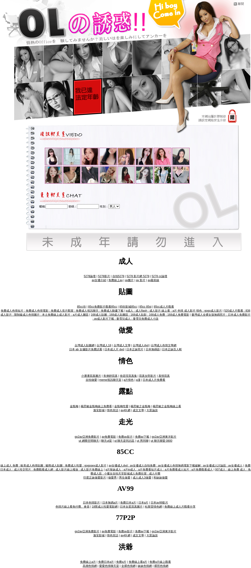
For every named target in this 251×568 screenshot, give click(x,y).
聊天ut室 (106, 440)
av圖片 (129, 280)
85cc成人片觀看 (164, 306)
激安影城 (99, 410)
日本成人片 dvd (114, 349)
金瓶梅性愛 (121, 406)
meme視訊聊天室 (110, 379)
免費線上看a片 (138, 562)
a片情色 (128, 379)
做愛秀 (112, 477)
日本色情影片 (91, 502)
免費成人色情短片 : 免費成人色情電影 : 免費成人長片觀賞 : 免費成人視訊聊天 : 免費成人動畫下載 (62, 310)
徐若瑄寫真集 (128, 375)
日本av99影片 (159, 502)
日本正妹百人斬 (172, 349)
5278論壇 (90, 276)
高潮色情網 (90, 566)
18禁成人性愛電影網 (105, 506)
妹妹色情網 (145, 566)
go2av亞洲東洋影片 (164, 436)
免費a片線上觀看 (160, 562)
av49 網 (125, 410)
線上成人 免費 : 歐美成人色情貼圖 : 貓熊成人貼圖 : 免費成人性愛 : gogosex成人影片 (53, 465)
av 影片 (140, 280)
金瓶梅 (74, 406)
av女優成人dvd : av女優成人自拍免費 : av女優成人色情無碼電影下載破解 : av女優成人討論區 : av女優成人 (175, 465)
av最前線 (153, 280)
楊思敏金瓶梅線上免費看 (96, 406)
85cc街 (81, 306)
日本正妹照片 (134, 349)
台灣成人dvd (141, 345)
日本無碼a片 (110, 502)
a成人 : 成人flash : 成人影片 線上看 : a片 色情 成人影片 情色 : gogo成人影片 (174, 310)
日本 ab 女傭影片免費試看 (85, 349)
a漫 (138, 379)
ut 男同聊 (142, 440)
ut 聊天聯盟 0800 (161, 440)
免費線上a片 (88, 562)
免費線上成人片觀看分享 (180, 506)
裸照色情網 (161, 566)
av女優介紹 (99, 280)
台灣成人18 (104, 345)
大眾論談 (152, 410)
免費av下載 (142, 436)
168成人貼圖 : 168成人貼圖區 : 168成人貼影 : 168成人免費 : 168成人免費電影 (140, 314)
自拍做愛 (91, 379)
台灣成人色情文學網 (163, 345)
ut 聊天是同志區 (124, 440)
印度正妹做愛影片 (94, 477)
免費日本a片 (128, 502)
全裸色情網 (128, 566)
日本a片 (143, 502)
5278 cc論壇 (159, 276)
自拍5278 (118, 276)
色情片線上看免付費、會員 (72, 506)
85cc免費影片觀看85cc (102, 306)
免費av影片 (125, 436)
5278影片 (104, 276)
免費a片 (121, 562)
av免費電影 (109, 436)
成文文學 (138, 410)
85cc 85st (145, 306)
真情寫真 (164, 375)
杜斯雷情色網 (153, 506)
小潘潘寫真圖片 (91, 375)
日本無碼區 (153, 349)
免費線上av (115, 280)
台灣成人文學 (122, 345)
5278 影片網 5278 (138, 276)
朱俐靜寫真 (110, 375)
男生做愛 (124, 477)
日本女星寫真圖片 (131, 506)
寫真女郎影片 (147, 375)
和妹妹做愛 (160, 477)
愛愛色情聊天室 (109, 566)
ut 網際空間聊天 (89, 440)
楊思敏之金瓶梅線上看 (167, 406)
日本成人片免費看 (154, 379)
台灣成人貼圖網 (84, 345)
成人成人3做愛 (142, 477)
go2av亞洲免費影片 (87, 436)
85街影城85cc (128, 306)
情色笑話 (112, 410)
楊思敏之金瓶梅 (140, 406)
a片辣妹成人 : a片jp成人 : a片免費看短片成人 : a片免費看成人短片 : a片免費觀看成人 (159, 469)
